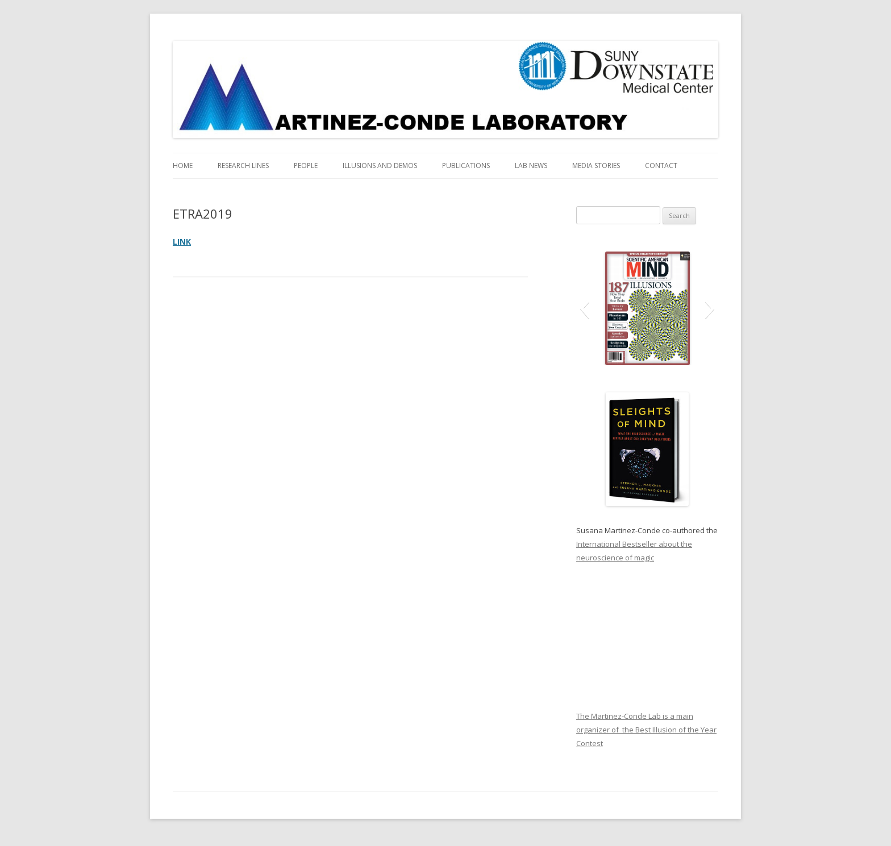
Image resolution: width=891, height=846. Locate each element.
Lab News (531, 165)
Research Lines (243, 165)
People (306, 165)
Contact (661, 165)
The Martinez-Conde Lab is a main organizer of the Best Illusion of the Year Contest (646, 729)
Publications (466, 165)
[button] (584, 308)
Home (183, 165)
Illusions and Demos (380, 165)
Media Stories (596, 165)
